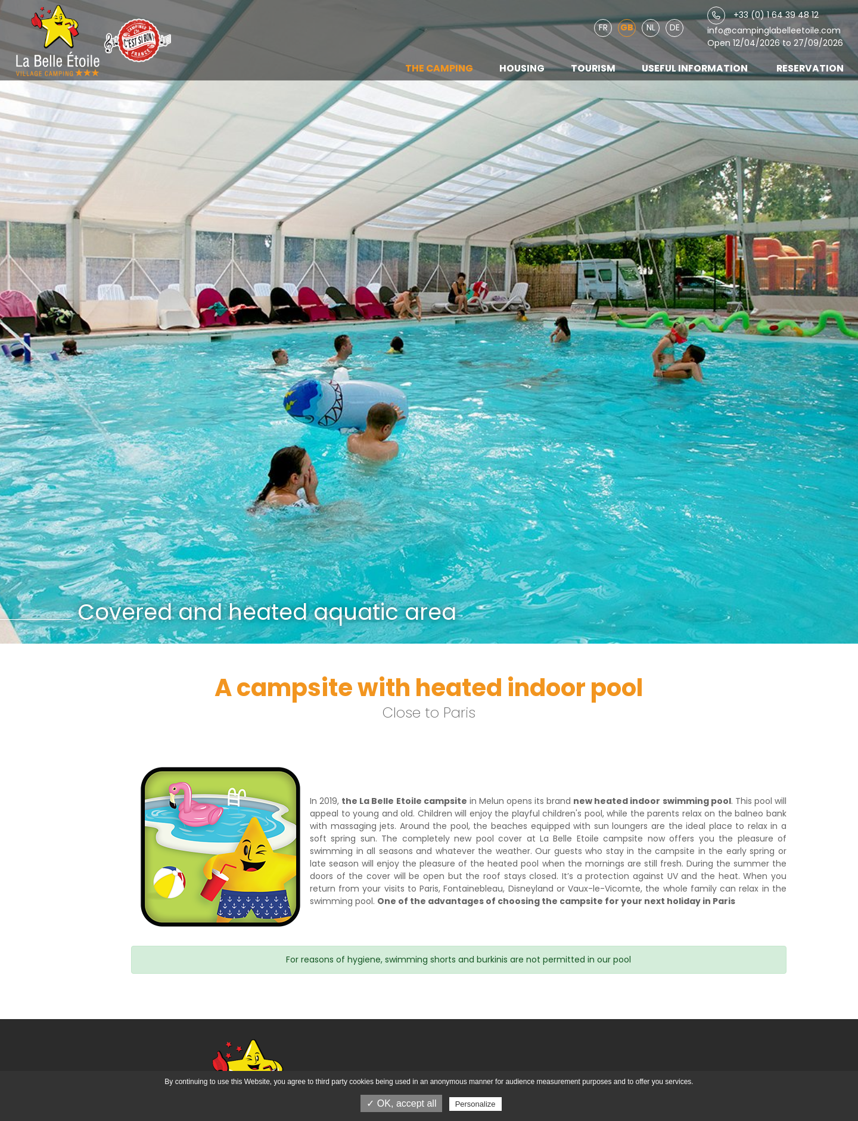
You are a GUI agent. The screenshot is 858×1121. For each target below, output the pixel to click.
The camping (439, 68)
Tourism (593, 68)
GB (626, 27)
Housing (522, 68)
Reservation (810, 68)
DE (675, 27)
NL (650, 27)
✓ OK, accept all (401, 1103)
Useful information (695, 68)
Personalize (475, 1104)
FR (603, 27)
